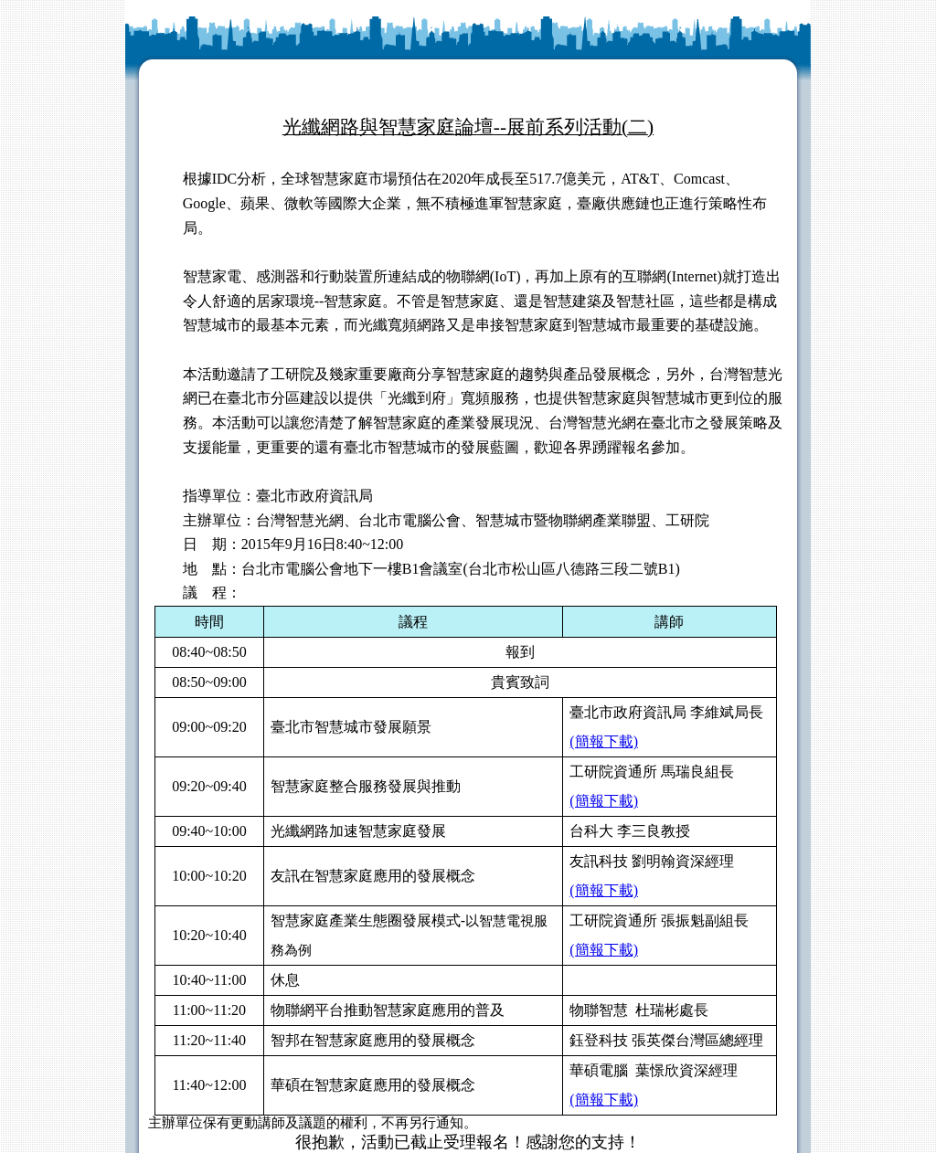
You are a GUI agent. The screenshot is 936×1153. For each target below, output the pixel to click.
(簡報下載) (603, 741)
